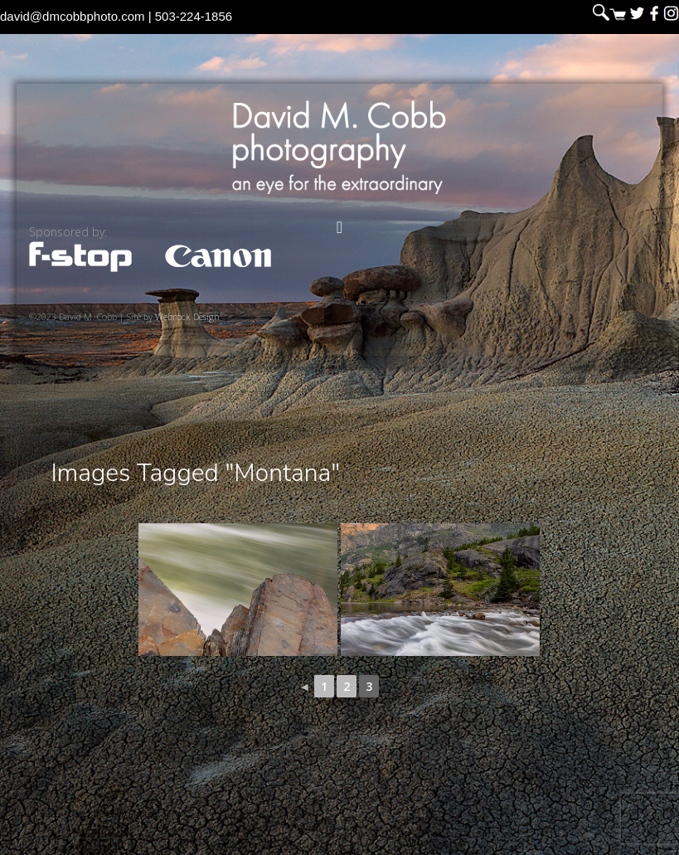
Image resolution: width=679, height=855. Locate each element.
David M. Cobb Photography (339, 147)
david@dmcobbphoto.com (72, 16)
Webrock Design (187, 316)
